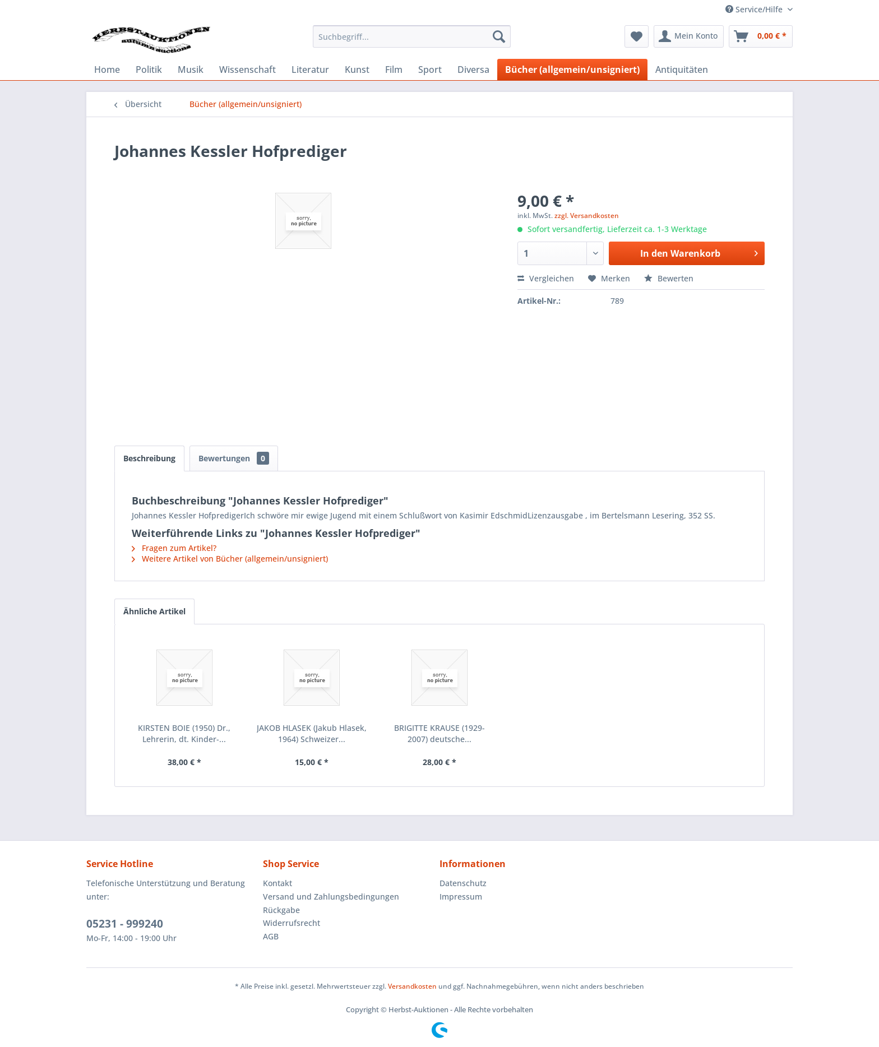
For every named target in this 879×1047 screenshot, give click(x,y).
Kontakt (277, 883)
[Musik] (190, 69)
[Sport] (430, 69)
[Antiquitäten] (681, 69)
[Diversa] (473, 69)
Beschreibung (149, 458)
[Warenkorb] (761, 36)
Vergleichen (545, 278)
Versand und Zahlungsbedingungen (331, 896)
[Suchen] (499, 36)
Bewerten (668, 278)
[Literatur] (310, 69)
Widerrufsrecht (291, 923)
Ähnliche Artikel (154, 611)
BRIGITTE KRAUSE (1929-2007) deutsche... (439, 733)
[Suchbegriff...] (412, 36)
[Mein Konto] (689, 36)
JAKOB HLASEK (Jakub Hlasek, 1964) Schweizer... (312, 733)
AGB (271, 936)
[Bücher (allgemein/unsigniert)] (572, 69)
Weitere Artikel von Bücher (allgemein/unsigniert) (230, 558)
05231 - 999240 (124, 923)
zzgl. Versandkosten (586, 215)
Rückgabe (281, 910)
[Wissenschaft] (247, 69)
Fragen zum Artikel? (174, 548)
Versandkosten (412, 986)
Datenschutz (463, 883)
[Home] (107, 69)
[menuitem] (412, 36)
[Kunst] (357, 69)
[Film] (393, 69)
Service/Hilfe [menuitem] (755, 9)
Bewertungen (233, 458)
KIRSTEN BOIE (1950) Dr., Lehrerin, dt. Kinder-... (184, 733)
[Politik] (149, 69)
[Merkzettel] (636, 36)
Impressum (461, 896)
